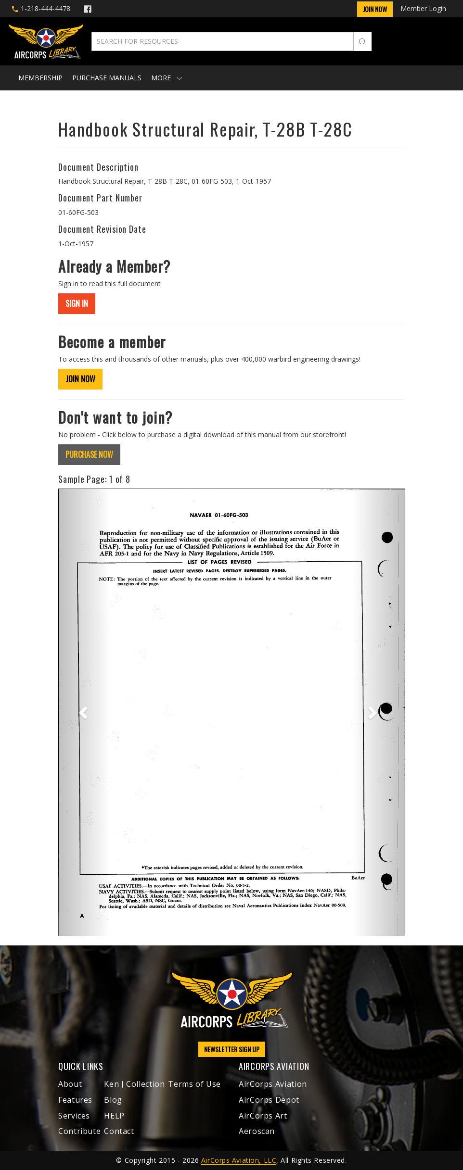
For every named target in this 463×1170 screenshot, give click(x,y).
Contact (119, 1131)
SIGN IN (76, 303)
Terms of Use (194, 1084)
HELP (114, 1115)
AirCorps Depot (269, 1100)
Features (75, 1100)
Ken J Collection (134, 1084)
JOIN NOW (80, 379)
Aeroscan (257, 1131)
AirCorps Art (263, 1115)
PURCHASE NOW (89, 454)
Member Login (423, 8)
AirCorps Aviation (273, 1084)
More (166, 77)
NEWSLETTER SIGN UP (231, 1049)
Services (74, 1115)
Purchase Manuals (106, 77)
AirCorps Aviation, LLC (238, 1160)
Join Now (375, 9)
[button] (84, 712)
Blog (113, 1100)
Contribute (79, 1131)
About (70, 1084)
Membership (40, 77)
